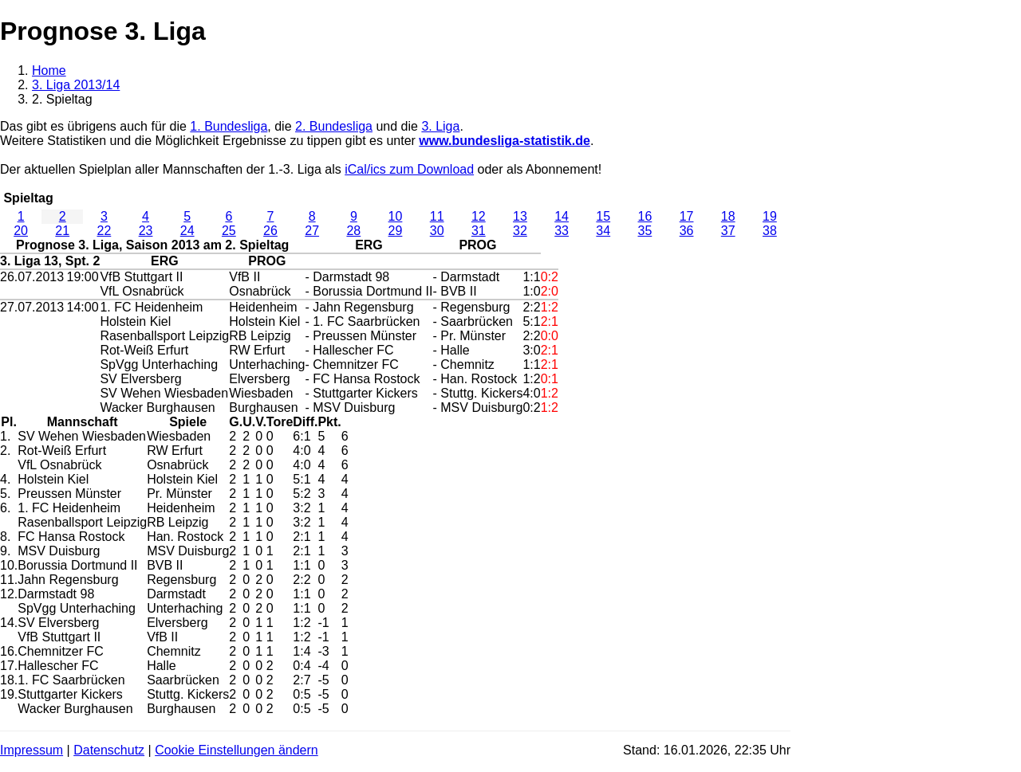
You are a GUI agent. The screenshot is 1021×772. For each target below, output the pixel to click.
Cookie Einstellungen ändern (236, 750)
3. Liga (440, 126)
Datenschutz (108, 750)
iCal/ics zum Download (409, 169)
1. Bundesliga (228, 126)
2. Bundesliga (334, 126)
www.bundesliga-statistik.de (504, 140)
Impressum (31, 750)
